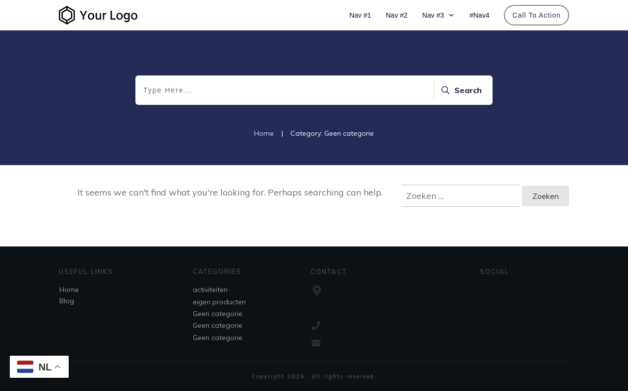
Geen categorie (217, 313)
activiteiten (210, 289)
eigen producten (219, 301)
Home (69, 289)
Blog (66, 300)
